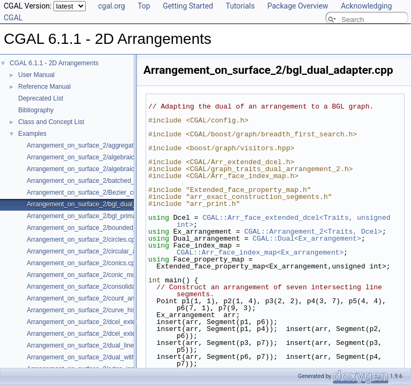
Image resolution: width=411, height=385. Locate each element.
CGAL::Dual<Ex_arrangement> (307, 238)
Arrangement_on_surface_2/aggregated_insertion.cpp (104, 145)
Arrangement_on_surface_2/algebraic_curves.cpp (98, 157)
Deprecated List (40, 98)
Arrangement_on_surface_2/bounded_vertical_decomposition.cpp (120, 228)
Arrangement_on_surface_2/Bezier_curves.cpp (94, 192)
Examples (32, 133)
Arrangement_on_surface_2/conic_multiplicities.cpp (100, 275)
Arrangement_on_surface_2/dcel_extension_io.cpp (99, 333)
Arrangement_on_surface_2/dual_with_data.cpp (95, 357)
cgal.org (111, 6)
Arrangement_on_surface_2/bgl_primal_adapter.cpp (101, 216)
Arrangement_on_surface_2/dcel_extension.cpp (95, 322)
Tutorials (240, 6)
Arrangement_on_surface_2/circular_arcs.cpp (92, 251)
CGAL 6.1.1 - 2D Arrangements (54, 63)
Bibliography (36, 110)
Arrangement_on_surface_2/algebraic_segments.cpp (102, 169)
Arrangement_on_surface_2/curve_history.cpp (92, 310)
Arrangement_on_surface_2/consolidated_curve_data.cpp (109, 286)
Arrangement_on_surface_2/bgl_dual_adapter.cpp (98, 204)
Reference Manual (44, 86)
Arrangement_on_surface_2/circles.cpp (83, 239)
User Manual (36, 75)
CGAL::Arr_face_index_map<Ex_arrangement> (260, 252)
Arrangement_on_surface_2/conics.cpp (83, 263)
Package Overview (297, 6)
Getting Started (188, 6)
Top (144, 6)
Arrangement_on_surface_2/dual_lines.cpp (88, 345)
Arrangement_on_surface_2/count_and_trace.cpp (97, 298)
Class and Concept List (51, 122)
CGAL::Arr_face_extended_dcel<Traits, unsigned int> (285, 221)
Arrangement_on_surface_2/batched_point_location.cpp (106, 180)
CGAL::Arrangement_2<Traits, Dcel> (313, 231)
